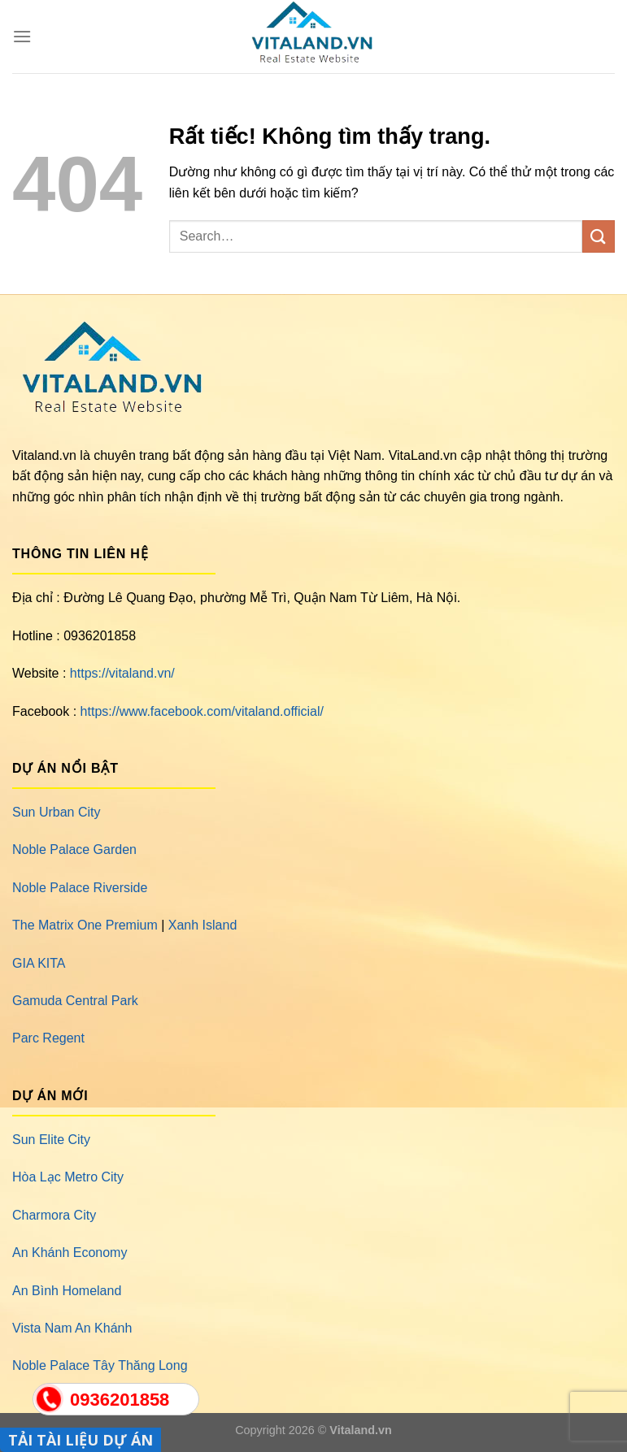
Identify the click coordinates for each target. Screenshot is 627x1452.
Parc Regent (48, 1038)
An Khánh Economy (69, 1252)
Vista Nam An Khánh (72, 1328)
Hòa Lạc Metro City (68, 1177)
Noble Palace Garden (74, 849)
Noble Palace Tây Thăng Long (100, 1365)
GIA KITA (39, 963)
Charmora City (54, 1215)
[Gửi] (598, 236)
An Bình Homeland (66, 1291)
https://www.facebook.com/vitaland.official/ (202, 711)
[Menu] (22, 36)
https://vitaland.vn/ (122, 673)
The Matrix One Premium (85, 925)
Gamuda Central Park (75, 1001)
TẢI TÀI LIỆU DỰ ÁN (80, 1440)
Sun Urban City (56, 812)
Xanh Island (202, 925)
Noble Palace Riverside (79, 888)
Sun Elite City (51, 1139)
